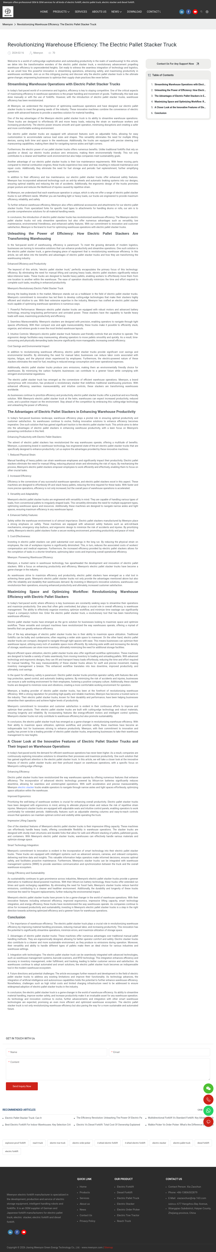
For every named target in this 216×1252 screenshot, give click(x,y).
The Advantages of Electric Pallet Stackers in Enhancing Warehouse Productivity (180, 96)
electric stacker (26, 787)
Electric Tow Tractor (128, 1215)
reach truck (38, 1143)
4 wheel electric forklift (107, 1143)
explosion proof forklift (15, 1143)
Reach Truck (124, 1221)
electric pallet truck (181, 1143)
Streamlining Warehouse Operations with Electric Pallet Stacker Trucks (180, 84)
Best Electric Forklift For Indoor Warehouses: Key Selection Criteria (38, 1124)
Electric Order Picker (128, 1209)
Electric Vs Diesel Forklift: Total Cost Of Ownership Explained (108, 1124)
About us (85, 1203)
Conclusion (160, 113)
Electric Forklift (125, 1186)
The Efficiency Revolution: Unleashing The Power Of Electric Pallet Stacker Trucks (109, 1117)
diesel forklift (203, 1143)
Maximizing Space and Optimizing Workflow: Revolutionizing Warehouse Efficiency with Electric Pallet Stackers (180, 101)
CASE (200, 1110)
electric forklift (11, 1151)
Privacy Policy (87, 1221)
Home (83, 1186)
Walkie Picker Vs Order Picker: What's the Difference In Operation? (180, 1124)
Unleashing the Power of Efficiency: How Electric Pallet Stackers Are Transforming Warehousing (180, 90)
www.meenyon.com (92, 1247)
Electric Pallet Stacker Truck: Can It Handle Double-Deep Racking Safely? (23, 1118)
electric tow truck (57, 1143)
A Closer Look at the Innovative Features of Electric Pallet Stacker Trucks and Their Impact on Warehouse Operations (180, 107)
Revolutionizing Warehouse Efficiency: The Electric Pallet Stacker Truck (56, 24)
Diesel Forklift (124, 1192)
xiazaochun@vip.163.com (191, 1198)
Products (85, 1192)
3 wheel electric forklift (135, 1143)
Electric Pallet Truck (128, 1198)
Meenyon (8, 24)
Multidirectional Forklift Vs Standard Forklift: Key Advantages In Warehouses (180, 1117)
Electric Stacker (125, 1203)
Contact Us (86, 1215)
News (83, 1209)
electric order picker (81, 1143)
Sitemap (108, 1247)
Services (84, 1198)
